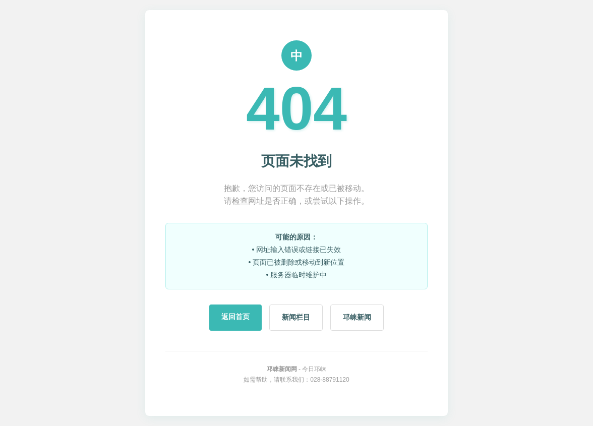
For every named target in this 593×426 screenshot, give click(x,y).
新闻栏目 (296, 317)
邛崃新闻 (357, 317)
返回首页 (235, 317)
